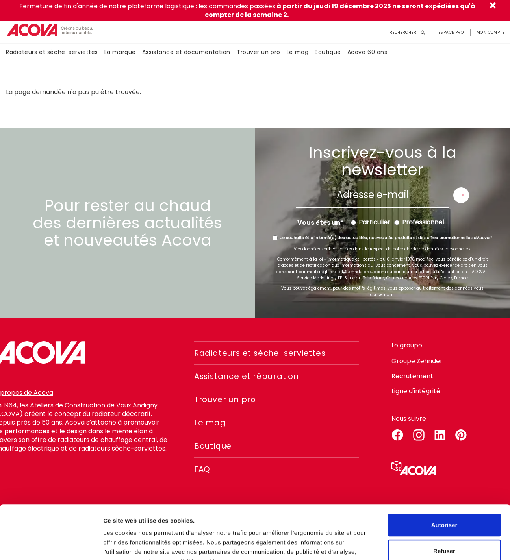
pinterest (461, 433)
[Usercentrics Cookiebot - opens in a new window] (51, 545)
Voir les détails (428, 544)
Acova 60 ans (367, 52)
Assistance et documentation (186, 52)
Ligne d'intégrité (415, 391)
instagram (419, 433)
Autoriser (444, 476)
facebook (397, 433)
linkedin (440, 433)
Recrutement (412, 376)
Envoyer (461, 195)
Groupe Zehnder (417, 361)
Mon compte (490, 32)
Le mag (297, 52)
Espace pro (451, 32)
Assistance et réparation (247, 376)
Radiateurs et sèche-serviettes (52, 52)
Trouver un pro (258, 52)
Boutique (328, 52)
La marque (120, 52)
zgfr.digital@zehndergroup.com (353, 272)
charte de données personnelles (437, 249)
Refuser (444, 502)
